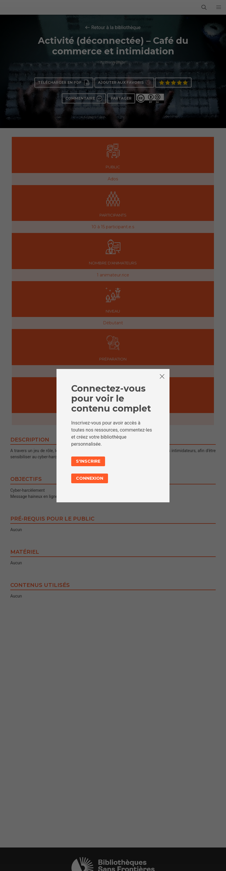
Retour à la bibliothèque (116, 27)
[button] (218, 7)
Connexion (89, 478)
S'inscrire (88, 461)
